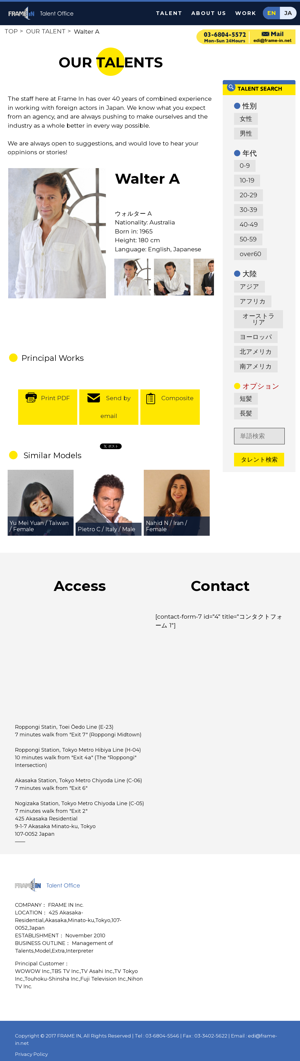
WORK (245, 13)
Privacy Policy (31, 1054)
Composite (177, 398)
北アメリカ (256, 351)
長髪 (246, 413)
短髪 (246, 398)
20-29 (248, 195)
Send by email (115, 407)
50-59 (248, 239)
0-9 (245, 166)
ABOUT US (208, 13)
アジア (249, 286)
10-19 (247, 180)
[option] (57, 233)
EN (271, 13)
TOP (11, 31)
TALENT (169, 13)
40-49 (249, 224)
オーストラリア (259, 319)
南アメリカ (256, 366)
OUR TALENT (46, 31)
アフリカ (253, 301)
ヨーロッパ (256, 337)
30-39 (248, 210)
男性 (246, 133)
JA (288, 13)
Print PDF (55, 398)
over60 (250, 254)
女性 (246, 119)
